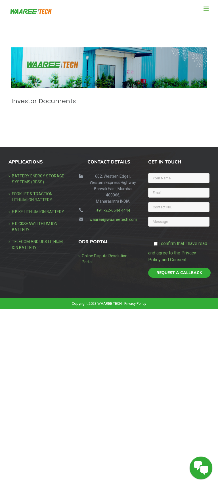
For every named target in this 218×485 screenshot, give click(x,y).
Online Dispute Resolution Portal (104, 259)
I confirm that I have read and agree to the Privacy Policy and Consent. (177, 251)
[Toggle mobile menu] (206, 9)
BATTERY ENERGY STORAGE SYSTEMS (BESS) (38, 179)
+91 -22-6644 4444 (113, 210)
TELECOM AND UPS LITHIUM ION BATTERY (37, 244)
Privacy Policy (135, 303)
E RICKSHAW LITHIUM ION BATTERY (34, 226)
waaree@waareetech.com (113, 219)
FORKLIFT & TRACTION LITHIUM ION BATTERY (32, 197)
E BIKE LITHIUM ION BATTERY (38, 212)
